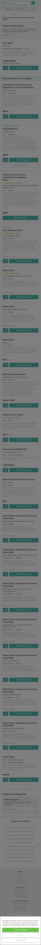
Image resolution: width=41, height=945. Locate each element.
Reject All (20, 935)
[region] (20, 930)
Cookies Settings (20, 940)
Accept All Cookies (20, 930)
